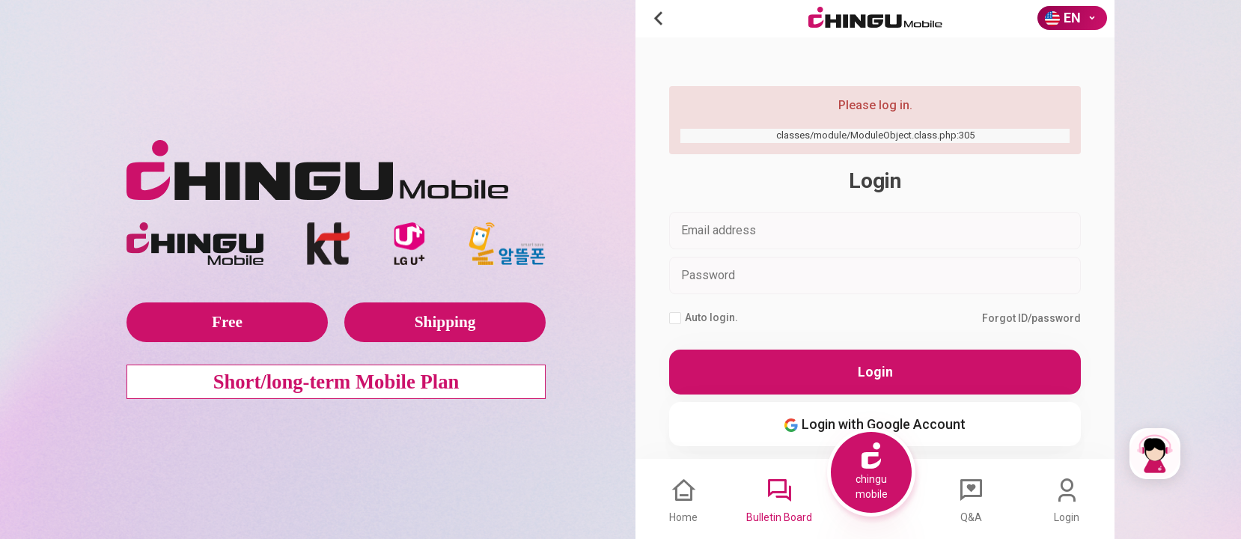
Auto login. (703, 317)
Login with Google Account (875, 424)
